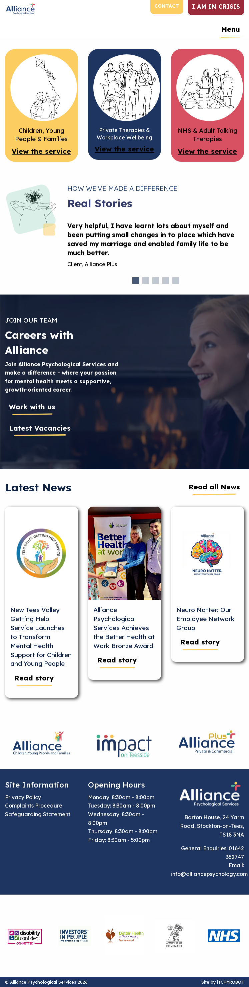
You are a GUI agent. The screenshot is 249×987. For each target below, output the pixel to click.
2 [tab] (145, 280)
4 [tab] (165, 280)
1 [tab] (135, 280)
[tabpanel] (155, 247)
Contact (166, 6)
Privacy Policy (23, 797)
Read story (34, 677)
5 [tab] (175, 280)
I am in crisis (216, 6)
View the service (41, 151)
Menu (230, 29)
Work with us (32, 406)
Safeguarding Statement (37, 814)
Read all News (214, 486)
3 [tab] (155, 280)
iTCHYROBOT (230, 982)
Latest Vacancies (40, 428)
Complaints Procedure (33, 805)
